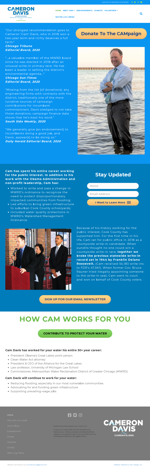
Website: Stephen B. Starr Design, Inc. (128, 465)
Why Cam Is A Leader (17, 420)
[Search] (140, 14)
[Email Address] (113, 194)
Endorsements (84, 10)
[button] (113, 202)
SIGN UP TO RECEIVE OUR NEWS (115, 2)
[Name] (113, 186)
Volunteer (110, 10)
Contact (11, 447)
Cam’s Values (13, 426)
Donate (98, 10)
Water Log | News (64, 17)
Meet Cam (68, 10)
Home (58, 10)
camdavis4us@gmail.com (37, 465)
